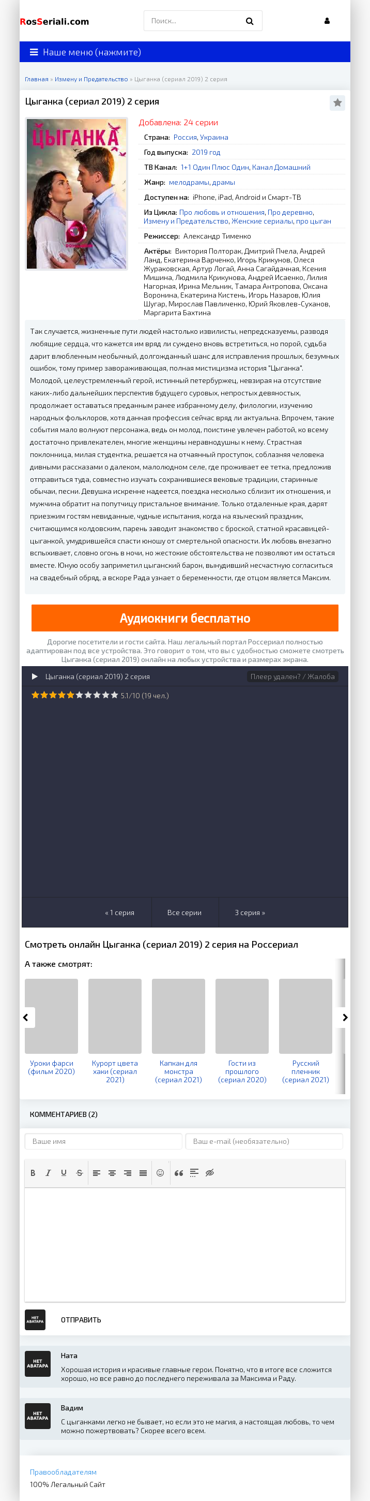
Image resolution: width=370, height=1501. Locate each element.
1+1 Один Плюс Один (215, 167)
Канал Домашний (281, 167)
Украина (214, 137)
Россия (185, 137)
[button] (33, 1173)
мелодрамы (189, 182)
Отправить (81, 1319)
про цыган (313, 220)
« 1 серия (119, 912)
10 (114, 694)
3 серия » (250, 912)
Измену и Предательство (186, 220)
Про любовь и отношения (222, 212)
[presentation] (33, 1172)
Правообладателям (63, 1471)
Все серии (184, 912)
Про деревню (290, 212)
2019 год (206, 152)
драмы (223, 182)
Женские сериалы (262, 220)
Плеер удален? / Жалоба (293, 676)
